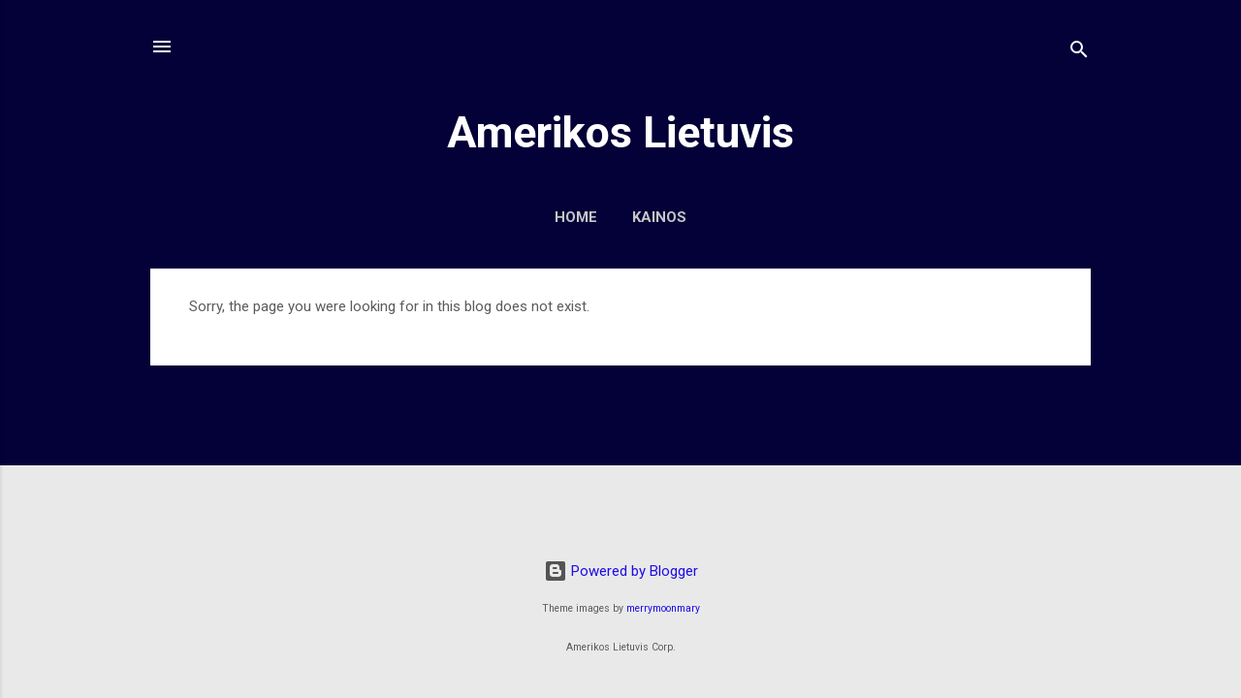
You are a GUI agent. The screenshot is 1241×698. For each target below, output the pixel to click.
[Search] (1079, 52)
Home (576, 217)
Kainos (659, 217)
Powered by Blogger (621, 571)
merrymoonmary (663, 608)
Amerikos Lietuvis (620, 132)
